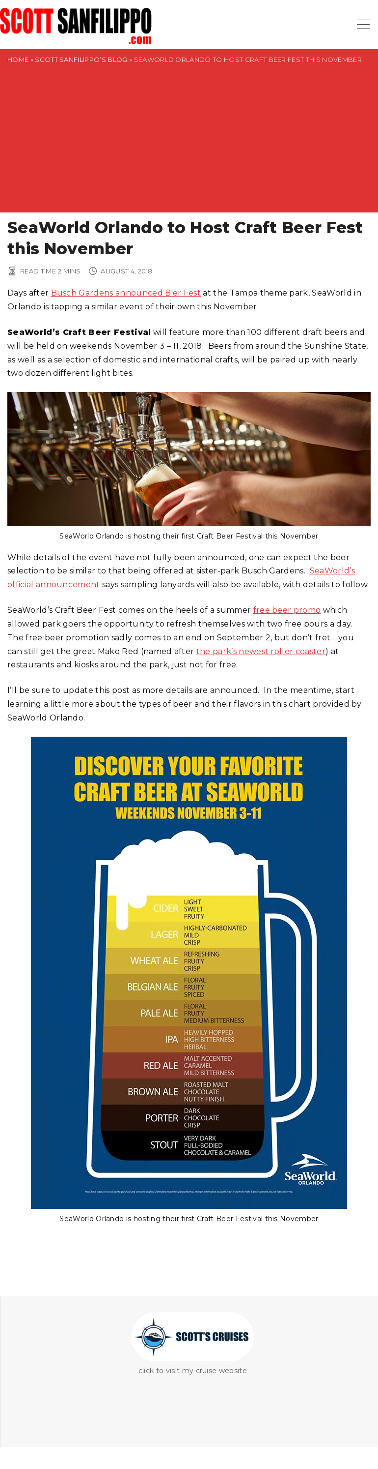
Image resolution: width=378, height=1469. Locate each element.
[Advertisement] (189, 143)
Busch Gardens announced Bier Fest (126, 293)
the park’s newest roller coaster (260, 651)
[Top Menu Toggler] (363, 24)
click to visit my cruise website (192, 1370)
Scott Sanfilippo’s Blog (81, 59)
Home (17, 59)
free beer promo (287, 610)
